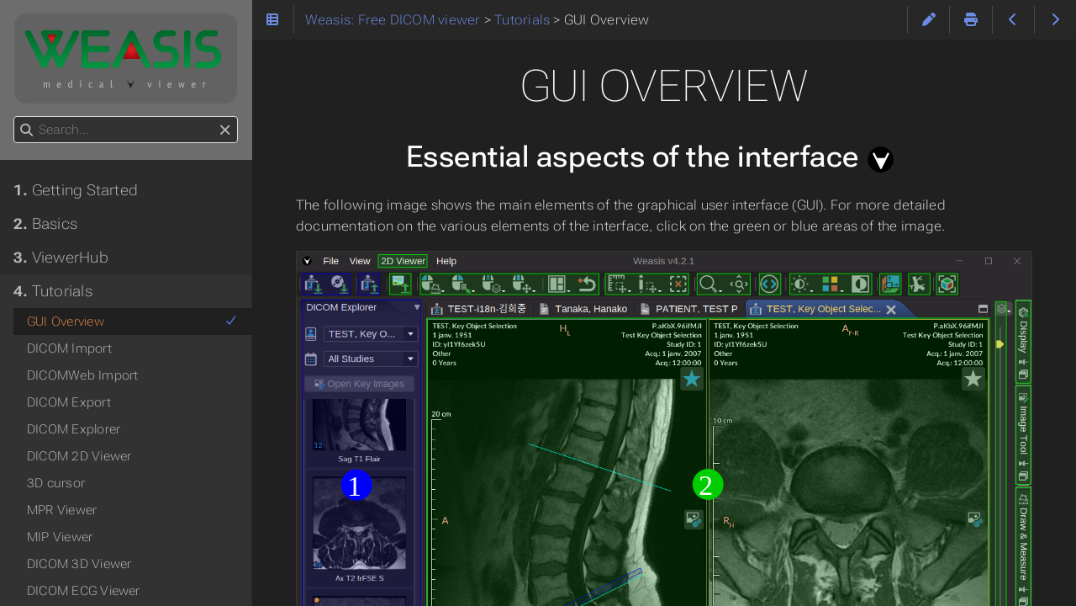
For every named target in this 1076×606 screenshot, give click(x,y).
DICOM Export (69, 402)
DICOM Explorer (73, 429)
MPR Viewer (62, 510)
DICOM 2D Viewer (79, 456)
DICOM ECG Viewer (83, 590)
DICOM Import (69, 348)
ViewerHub (60, 257)
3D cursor (56, 483)
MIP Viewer (59, 537)
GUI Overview (132, 321)
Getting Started (75, 190)
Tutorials (52, 291)
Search (14, 116)
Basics (45, 223)
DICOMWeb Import (82, 375)
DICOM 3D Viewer (79, 563)
